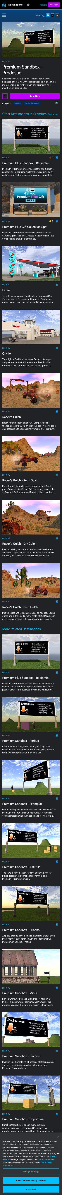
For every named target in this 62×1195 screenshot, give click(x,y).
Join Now (34, 96)
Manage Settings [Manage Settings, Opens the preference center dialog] (31, 1171)
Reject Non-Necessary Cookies (31, 1180)
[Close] (58, 1136)
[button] (17, 5)
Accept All (31, 1189)
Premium (6, 61)
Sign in (43, 5)
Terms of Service (47, 1159)
